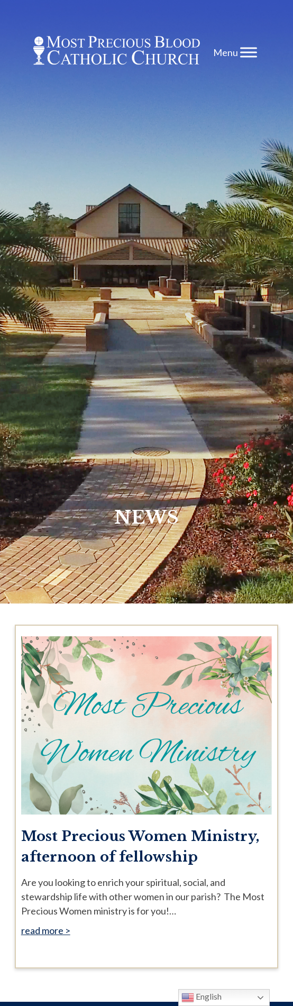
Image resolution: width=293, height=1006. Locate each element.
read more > (45, 930)
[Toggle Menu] (248, 52)
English (201, 997)
